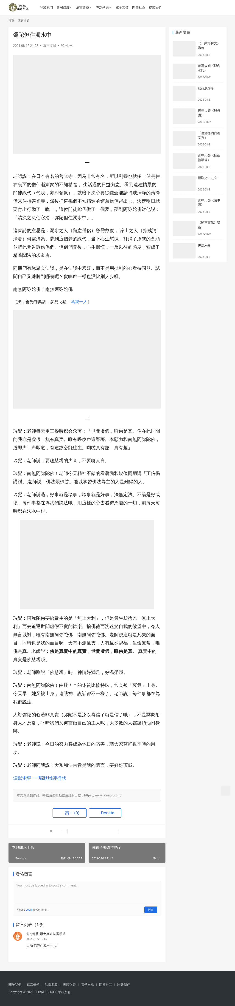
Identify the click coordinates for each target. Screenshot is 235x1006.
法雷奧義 (82, 7)
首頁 (11, 20)
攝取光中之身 (207, 178)
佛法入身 (204, 245)
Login (29, 909)
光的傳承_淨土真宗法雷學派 (46, 934)
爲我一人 (79, 301)
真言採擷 (49, 46)
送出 (151, 909)
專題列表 (102, 7)
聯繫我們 (155, 7)
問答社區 (138, 7)
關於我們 (46, 7)
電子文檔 (122, 7)
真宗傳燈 (62, 7)
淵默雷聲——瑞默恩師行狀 (39, 778)
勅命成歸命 (206, 88)
